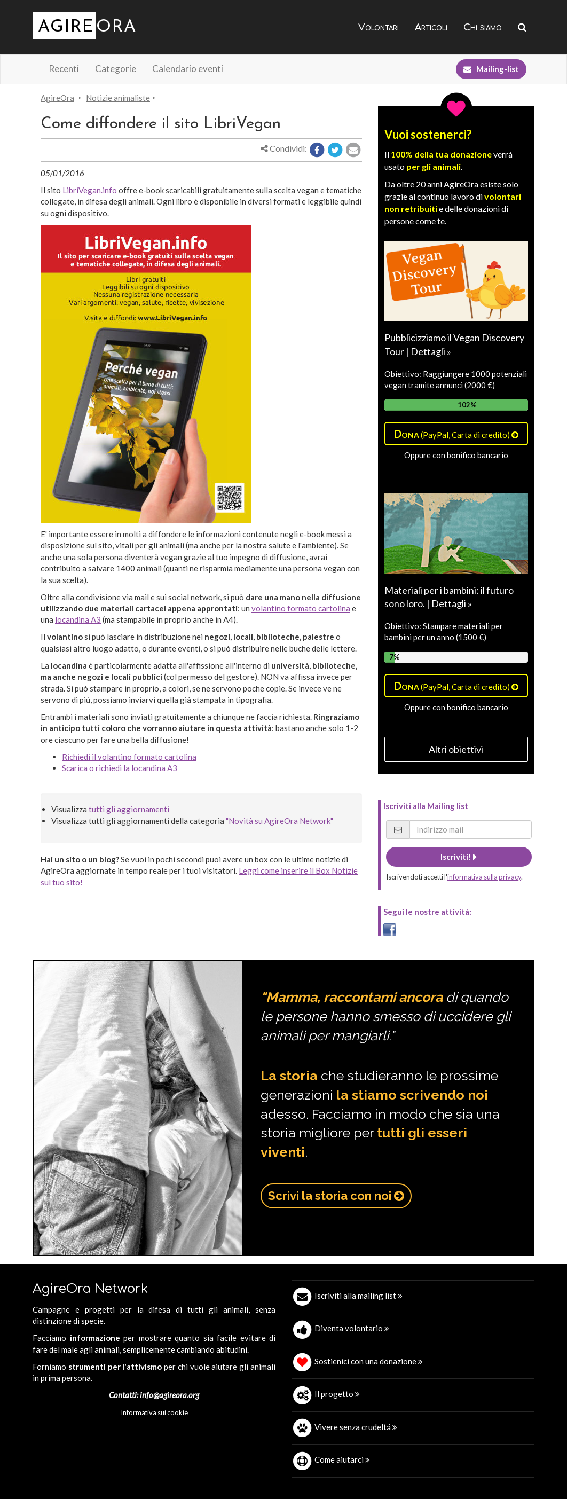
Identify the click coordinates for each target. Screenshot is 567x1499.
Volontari (378, 27)
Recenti (64, 68)
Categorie (115, 68)
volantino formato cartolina (300, 608)
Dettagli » (431, 351)
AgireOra (57, 98)
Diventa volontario (351, 1328)
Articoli (431, 27)
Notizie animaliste (118, 98)
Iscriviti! (458, 856)
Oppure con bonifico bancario (456, 455)
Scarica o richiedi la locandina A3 (119, 768)
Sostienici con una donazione (368, 1361)
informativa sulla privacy (484, 877)
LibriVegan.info (89, 190)
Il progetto (337, 1394)
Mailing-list (491, 69)
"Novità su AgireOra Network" (279, 821)
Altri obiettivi (456, 749)
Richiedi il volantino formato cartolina (129, 757)
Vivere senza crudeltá (355, 1427)
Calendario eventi (187, 68)
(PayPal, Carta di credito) (456, 433)
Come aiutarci (342, 1459)
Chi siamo (482, 27)
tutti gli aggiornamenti (129, 809)
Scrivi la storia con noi (336, 1196)
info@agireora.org (169, 1395)
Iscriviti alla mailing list (358, 1295)
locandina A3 (78, 619)
